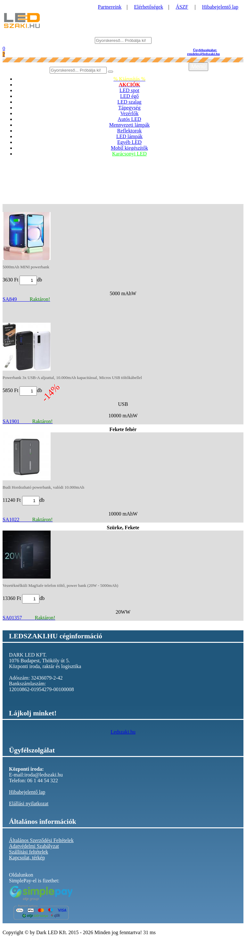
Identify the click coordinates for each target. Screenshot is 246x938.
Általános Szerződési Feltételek (41, 840)
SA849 (26, 299)
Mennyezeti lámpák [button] (129, 125)
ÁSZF (182, 7)
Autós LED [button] (129, 119)
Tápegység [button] (129, 107)
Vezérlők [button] (129, 113)
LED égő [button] (129, 96)
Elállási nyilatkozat (28, 803)
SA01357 (29, 617)
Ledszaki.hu (123, 732)
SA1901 (28, 421)
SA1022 (28, 519)
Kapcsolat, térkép (27, 857)
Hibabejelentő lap (220, 7)
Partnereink (110, 7)
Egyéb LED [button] (129, 142)
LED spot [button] (129, 90)
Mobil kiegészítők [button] (129, 148)
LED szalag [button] (129, 102)
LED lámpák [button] (129, 136)
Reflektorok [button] (129, 130)
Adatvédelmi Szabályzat (34, 846)
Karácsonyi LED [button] (129, 153)
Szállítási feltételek (28, 852)
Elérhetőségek (148, 7)
